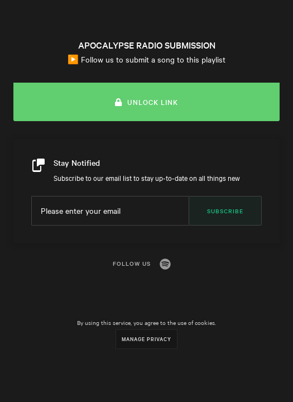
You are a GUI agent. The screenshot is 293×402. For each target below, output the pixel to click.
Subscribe (225, 211)
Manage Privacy (146, 338)
